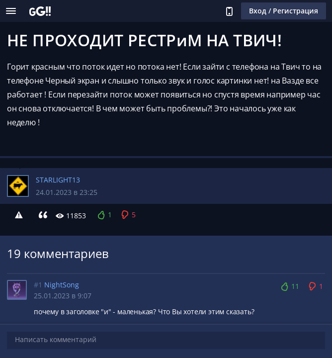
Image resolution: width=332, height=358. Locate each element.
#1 (38, 284)
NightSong (61, 284)
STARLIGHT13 (58, 179)
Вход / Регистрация (283, 10)
